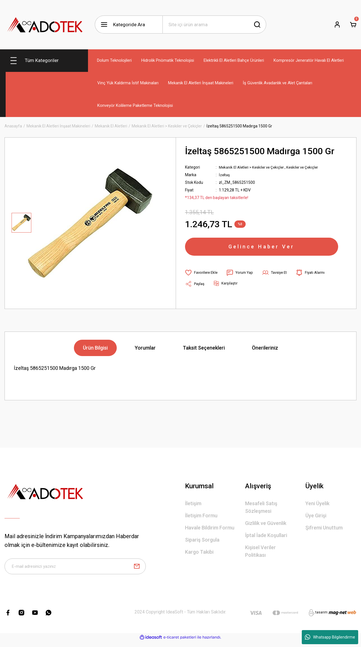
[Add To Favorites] (202, 276)
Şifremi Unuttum (324, 531)
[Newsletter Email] (75, 571)
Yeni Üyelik (317, 507)
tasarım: (321, 618)
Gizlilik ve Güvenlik (265, 526)
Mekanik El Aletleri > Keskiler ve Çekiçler (254, 167)
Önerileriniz (265, 351)
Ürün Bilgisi (95, 351)
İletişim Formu (201, 519)
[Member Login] (337, 24)
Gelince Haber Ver (261, 248)
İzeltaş (225, 175)
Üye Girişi (315, 519)
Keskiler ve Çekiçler (308, 167)
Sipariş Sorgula (202, 543)
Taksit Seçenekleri (204, 351)
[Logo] (45, 25)
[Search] (214, 25)
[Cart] (353, 24)
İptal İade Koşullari (266, 539)
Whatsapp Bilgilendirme (330, 637)
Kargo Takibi (199, 555)
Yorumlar (145, 351)
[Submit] (137, 571)
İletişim (193, 507)
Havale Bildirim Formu (209, 531)
